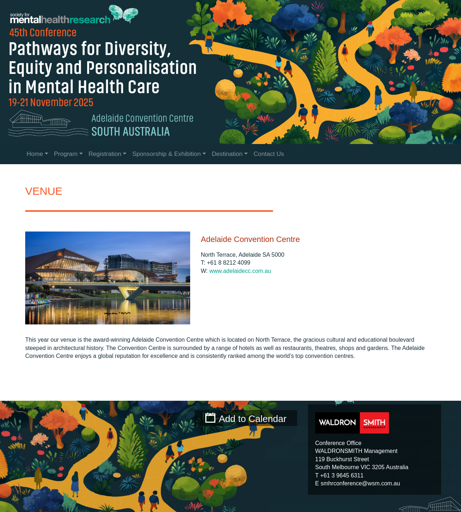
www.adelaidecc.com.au (240, 271)
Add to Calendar (253, 418)
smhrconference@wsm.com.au (360, 483)
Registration (105, 154)
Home (35, 154)
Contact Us (269, 154)
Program (66, 154)
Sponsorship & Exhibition (166, 154)
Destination (227, 154)
